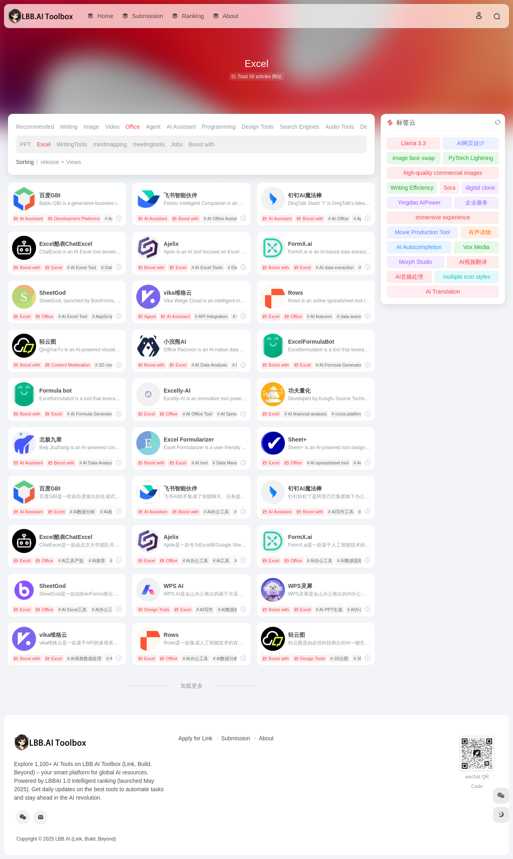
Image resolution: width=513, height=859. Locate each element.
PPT (25, 144)
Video (112, 127)
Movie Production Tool (422, 232)
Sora (450, 187)
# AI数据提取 (350, 560)
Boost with (202, 144)
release (49, 162)
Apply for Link (195, 738)
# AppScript (103, 316)
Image (91, 127)
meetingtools (149, 144)
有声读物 (480, 232)
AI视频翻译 (473, 262)
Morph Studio (415, 262)
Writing (68, 127)
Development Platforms (74, 218)
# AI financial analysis (306, 413)
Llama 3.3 (413, 143)
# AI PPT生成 (329, 609)
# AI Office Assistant (223, 218)
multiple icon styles (467, 277)
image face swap (413, 158)
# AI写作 (204, 609)
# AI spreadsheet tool (327, 462)
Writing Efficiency (412, 187)
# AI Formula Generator (339, 365)
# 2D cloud (105, 365)
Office (132, 127)
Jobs (177, 144)
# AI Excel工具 (72, 609)
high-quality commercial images (443, 173)
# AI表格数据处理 (84, 658)
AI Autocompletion (419, 247)
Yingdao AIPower (419, 202)
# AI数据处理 (230, 609)
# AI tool (200, 462)
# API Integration (211, 316)
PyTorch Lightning (470, 158)
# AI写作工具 (340, 511)
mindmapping (110, 144)
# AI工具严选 (70, 560)
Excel (43, 144)
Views (73, 162)
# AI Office (338, 218)
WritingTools (72, 144)
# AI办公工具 (216, 511)
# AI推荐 (97, 560)
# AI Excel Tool (81, 267)
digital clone (480, 187)
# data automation (354, 316)
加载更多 (191, 686)
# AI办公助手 (359, 609)
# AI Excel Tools (207, 267)
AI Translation (443, 291)
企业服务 (476, 202)
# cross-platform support (356, 413)
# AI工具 (221, 560)
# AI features (319, 316)
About (266, 738)
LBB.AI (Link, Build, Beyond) (85, 839)
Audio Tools (339, 127)
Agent (153, 127)
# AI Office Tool (197, 413)
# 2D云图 (339, 658)
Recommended (35, 127)
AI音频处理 (409, 277)
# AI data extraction (334, 267)
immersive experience (443, 217)
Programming (219, 127)
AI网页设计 (471, 143)
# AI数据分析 (82, 511)
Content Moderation (67, 365)
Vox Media (476, 247)
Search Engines (299, 127)
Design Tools (258, 127)
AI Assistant (181, 127)
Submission (235, 738)
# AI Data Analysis (209, 365)
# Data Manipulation (232, 462)
